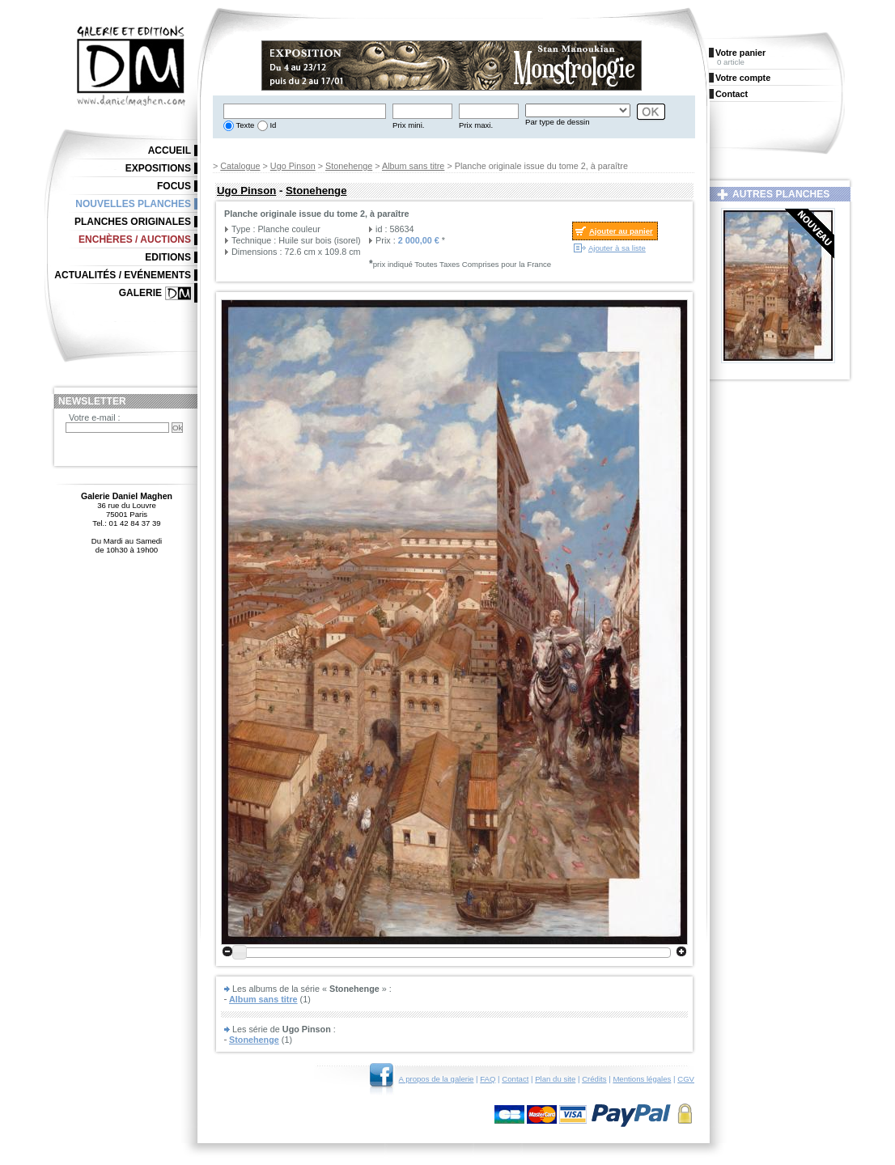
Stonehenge (348, 166)
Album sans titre (413, 166)
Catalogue (240, 166)
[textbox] (304, 111)
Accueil (169, 150)
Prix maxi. (476, 125)
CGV (685, 1078)
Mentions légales (642, 1078)
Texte (244, 125)
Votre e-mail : (95, 417)
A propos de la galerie (436, 1078)
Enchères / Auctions (134, 239)
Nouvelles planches (133, 204)
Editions (168, 257)
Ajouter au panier (621, 231)
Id (272, 125)
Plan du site (555, 1078)
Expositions (158, 168)
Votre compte (742, 78)
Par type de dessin (557, 121)
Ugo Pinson (293, 166)
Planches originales (132, 221)
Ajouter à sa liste (617, 248)
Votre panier (740, 52)
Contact (515, 1078)
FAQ (487, 1078)
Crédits (594, 1078)
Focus (174, 186)
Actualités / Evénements (122, 275)
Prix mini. (408, 125)
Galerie (140, 293)
